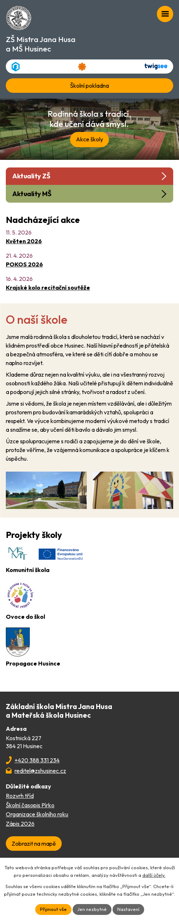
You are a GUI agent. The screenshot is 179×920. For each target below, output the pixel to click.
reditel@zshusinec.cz (40, 770)
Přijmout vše (53, 909)
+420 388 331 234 (37, 760)
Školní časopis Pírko (30, 805)
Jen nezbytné (92, 909)
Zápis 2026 (20, 823)
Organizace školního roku (37, 814)
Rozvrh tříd (20, 795)
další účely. (154, 875)
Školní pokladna (89, 85)
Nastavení (128, 909)
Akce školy (89, 139)
